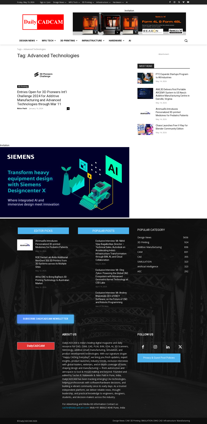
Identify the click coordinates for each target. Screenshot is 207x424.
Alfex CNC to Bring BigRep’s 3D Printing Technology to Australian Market (52, 280)
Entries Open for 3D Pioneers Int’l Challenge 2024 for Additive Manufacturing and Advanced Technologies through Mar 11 (42, 98)
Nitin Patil (22, 108)
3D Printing (23, 86)
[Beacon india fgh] (129, 23)
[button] (186, 40)
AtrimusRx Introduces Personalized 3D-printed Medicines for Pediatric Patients (172, 112)
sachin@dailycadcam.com (75, 407)
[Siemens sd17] (64, 216)
